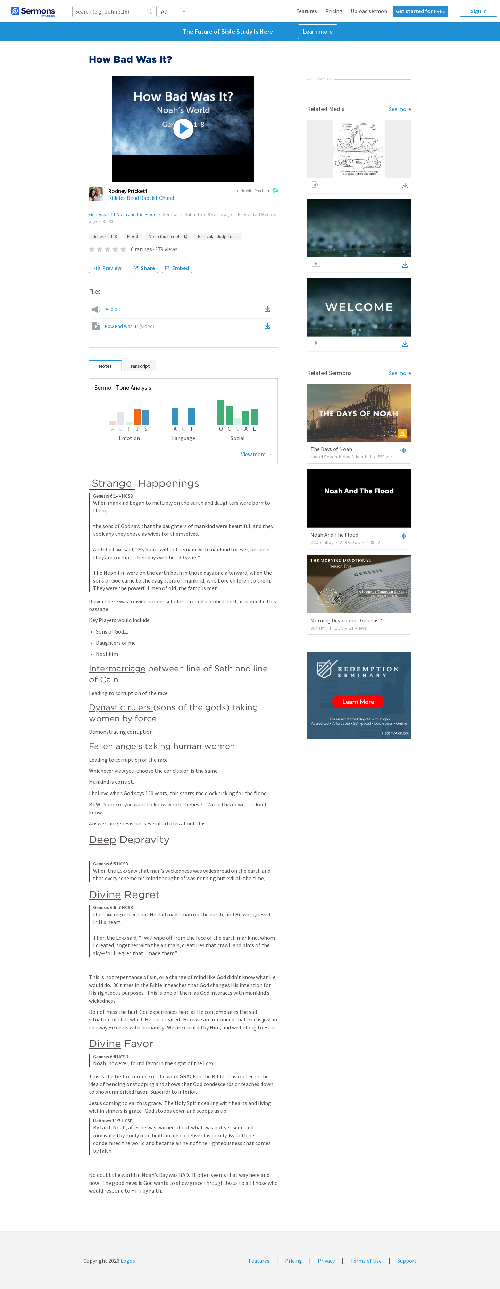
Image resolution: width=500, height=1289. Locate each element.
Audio (111, 309)
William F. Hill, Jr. (326, 628)
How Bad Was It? (129, 326)
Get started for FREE (420, 11)
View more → (256, 454)
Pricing (333, 11)
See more (400, 108)
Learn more (318, 31)
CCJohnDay (322, 542)
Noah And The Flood (334, 534)
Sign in (478, 11)
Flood (132, 236)
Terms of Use (366, 1260)
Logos (127, 1260)
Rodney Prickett (128, 190)
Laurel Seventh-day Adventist (341, 456)
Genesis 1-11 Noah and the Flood (123, 214)
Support (407, 1260)
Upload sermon (369, 11)
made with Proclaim (256, 191)
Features (306, 11)
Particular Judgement (218, 236)
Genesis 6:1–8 (104, 236)
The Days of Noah (331, 449)
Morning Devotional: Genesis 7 (346, 620)
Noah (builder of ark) (168, 236)
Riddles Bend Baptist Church (142, 197)
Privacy (326, 1260)
